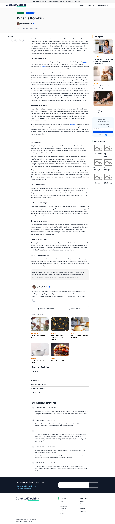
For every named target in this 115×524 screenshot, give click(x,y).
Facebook (83, 511)
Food (53, 358)
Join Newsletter (103, 5)
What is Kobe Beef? (57, 361)
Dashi (75, 159)
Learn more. (80, 1)
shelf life (72, 124)
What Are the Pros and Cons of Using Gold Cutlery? (58, 337)
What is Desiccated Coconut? (107, 169)
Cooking (96, 56)
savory (85, 62)
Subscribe (103, 131)
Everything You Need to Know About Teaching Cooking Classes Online (103, 61)
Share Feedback (74, 308)
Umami (43, 66)
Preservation (63, 506)
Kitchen (53, 333)
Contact (82, 504)
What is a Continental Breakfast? (97, 169)
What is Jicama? (98, 153)
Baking (96, 83)
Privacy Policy (19, 521)
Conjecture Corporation (31, 519)
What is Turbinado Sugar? (106, 155)
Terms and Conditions (27, 521)
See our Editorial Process (45, 308)
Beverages (34, 333)
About (82, 501)
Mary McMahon (27, 23)
